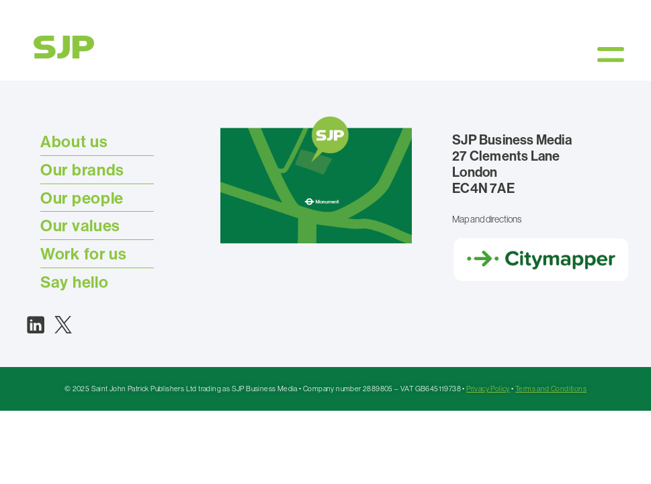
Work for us (83, 253)
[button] (611, 54)
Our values (80, 225)
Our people (82, 198)
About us (74, 141)
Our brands (82, 169)
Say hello (74, 282)
